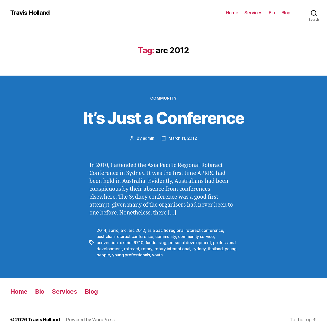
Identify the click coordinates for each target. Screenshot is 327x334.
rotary (146, 248)
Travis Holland (30, 13)
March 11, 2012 (183, 138)
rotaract (131, 248)
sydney (199, 248)
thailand (215, 248)
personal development (189, 242)
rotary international (172, 248)
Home (232, 12)
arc (123, 230)
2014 (101, 230)
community (165, 236)
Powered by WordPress (90, 319)
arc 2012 (137, 230)
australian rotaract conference (125, 236)
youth (157, 254)
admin (148, 138)
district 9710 (132, 242)
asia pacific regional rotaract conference (185, 230)
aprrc (113, 230)
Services (253, 12)
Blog (286, 12)
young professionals (131, 254)
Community (163, 98)
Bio (272, 12)
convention (107, 242)
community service (196, 236)
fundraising (156, 242)
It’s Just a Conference (163, 118)
